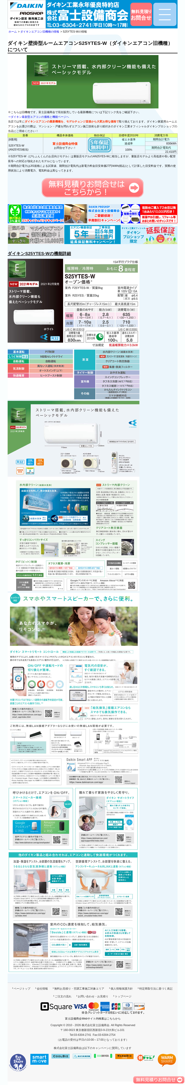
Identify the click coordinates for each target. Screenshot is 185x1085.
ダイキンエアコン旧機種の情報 (39, 31)
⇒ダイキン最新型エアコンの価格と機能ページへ (38, 116)
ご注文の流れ (63, 996)
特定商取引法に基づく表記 (156, 988)
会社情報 (42, 988)
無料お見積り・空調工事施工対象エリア (79, 988)
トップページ (123, 996)
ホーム (12, 31)
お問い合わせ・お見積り (93, 996)
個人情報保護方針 (122, 988)
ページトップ (22, 988)
